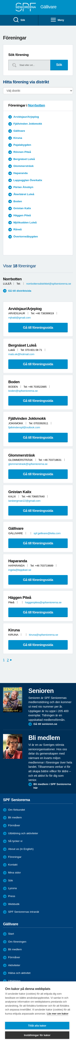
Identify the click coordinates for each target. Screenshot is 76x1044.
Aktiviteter (14, 965)
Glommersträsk (23, 165)
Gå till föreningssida (38, 328)
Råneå (17, 229)
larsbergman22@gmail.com (24, 500)
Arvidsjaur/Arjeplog (26, 116)
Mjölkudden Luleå (25, 222)
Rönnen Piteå (22, 151)
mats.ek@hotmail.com (21, 354)
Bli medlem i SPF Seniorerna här (52, 786)
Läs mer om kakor (58, 1013)
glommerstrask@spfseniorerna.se (27, 463)
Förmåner (14, 825)
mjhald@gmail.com (19, 317)
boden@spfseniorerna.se (23, 390)
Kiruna (17, 137)
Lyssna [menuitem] (12, 888)
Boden (17, 201)
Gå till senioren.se (45, 723)
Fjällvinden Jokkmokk (27, 123)
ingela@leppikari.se (19, 569)
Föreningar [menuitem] (14, 856)
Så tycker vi (15, 841)
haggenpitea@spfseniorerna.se (43, 602)
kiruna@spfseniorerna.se (43, 634)
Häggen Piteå (22, 215)
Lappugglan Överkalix (27, 180)
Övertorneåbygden (25, 236)
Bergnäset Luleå (24, 159)
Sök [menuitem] (19, 20)
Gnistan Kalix (22, 208)
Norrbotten (36, 105)
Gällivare (19, 130)
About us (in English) (20, 848)
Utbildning (14, 980)
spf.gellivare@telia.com (47, 533)
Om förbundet (16, 809)
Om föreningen (17, 941)
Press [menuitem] (11, 896)
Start (11, 933)
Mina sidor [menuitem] (14, 872)
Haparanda (20, 173)
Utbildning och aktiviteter (23, 833)
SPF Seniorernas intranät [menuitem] (23, 911)
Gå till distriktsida (19, 290)
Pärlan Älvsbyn (23, 187)
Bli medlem (15, 817)
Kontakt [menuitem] (12, 864)
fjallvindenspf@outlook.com (24, 427)
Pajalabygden (22, 144)
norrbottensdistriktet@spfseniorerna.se (48, 283)
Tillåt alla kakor (37, 1025)
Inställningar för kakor (37, 1035)
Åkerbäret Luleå (23, 194)
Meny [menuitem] (57, 20)
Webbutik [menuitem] (13, 904)
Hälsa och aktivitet (19, 972)
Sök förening (18, 55)
